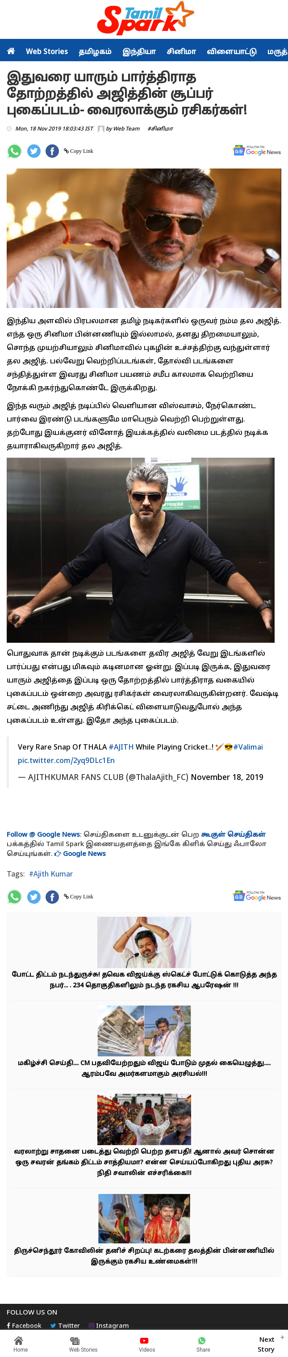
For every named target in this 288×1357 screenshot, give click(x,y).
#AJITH (121, 747)
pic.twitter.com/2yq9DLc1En (66, 761)
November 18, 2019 (227, 778)
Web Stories (47, 52)
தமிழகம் (95, 52)
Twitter (65, 1326)
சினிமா (181, 52)
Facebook (24, 1326)
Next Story (266, 1343)
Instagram (109, 1326)
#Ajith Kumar (51, 873)
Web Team (126, 129)
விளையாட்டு (232, 52)
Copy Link (81, 151)
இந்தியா (139, 52)
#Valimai (248, 747)
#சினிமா (160, 129)
